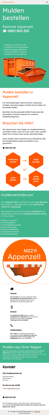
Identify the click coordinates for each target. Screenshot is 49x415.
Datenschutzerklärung (24, 413)
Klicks (14, 204)
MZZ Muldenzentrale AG (12, 2)
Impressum (37, 411)
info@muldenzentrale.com (14, 388)
